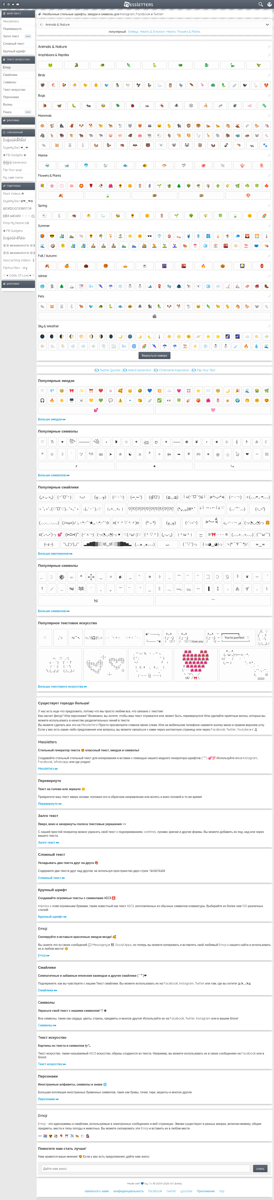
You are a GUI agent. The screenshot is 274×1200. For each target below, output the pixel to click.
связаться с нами (97, 1191)
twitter (171, 1191)
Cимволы (9, 82)
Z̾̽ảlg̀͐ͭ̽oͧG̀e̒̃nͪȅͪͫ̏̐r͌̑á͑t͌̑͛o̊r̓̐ (14, 140)
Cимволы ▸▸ (47, 1025)
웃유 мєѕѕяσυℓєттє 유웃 (19, 245)
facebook (155, 1191)
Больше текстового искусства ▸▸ (62, 686)
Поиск (7, 112)
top (221, 1191)
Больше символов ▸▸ (54, 475)
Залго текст (11, 36)
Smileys (133, 31)
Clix (151, 1183)
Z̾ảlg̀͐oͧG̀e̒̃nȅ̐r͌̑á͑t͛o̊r (14, 238)
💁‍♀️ (88, 1136)
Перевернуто (12, 29)
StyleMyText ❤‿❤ (15, 148)
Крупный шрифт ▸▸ (52, 916)
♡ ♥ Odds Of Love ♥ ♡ (19, 275)
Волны (7, 104)
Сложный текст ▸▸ (51, 878)
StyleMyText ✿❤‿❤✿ (18, 201)
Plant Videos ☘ (13, 194)
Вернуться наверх (154, 355)
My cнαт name (13, 177)
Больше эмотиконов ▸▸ (55, 553)
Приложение (206, 1191)
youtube (186, 1191)
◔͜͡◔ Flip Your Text (203, 370)
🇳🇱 (45, 1136)
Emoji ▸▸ (43, 955)
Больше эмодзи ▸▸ (52, 419)
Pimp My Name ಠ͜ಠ (16, 223)
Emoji (7, 67)
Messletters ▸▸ (48, 769)
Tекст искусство (14, 89)
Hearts (171, 31)
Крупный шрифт (14, 51)
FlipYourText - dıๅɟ (15, 268)
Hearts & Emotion (152, 31)
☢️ (51, 1136)
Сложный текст (13, 43)
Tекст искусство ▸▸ (52, 1064)
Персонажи (11, 97)
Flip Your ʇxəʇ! (12, 170)
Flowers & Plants (188, 31)
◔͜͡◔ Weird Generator (136, 370)
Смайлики (10, 75)
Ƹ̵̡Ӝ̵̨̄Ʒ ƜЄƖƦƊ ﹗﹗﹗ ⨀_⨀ (19, 216)
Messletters (11, 21)
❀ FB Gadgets (13, 231)
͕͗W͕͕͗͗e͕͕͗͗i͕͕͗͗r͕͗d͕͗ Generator (15, 162)
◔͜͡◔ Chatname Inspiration (171, 370)
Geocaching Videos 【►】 (19, 260)
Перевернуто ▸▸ (50, 804)
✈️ (72, 1136)
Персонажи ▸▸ (48, 1099)
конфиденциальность (128, 1191)
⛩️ (66, 1136)
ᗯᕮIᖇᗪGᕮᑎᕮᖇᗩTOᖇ (17, 208)
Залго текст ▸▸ (48, 842)
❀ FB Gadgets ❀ (14, 155)
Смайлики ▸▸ (47, 990)
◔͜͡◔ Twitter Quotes (107, 370)
